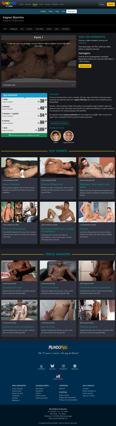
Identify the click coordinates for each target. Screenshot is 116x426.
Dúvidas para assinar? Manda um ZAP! (24, 135)
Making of (16, 400)
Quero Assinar (88, 393)
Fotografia (16, 396)
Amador (47, 4)
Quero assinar (85, 66)
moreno (29, 29)
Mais (61, 4)
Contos (38, 393)
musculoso (39, 29)
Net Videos (40, 388)
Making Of (71, 11)
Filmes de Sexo (17, 388)
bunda (49, 29)
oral (21, 29)
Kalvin (56, 142)
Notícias (28, 4)
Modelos (55, 4)
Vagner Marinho (68, 142)
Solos (51, 11)
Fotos (41, 4)
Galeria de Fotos (42, 398)
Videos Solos (16, 391)
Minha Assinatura (89, 391)
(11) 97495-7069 (57, 416)
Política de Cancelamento (68, 400)
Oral (63, 11)
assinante (82, 43)
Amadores (39, 391)
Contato (86, 388)
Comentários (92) (9, 85)
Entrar (102, 4)
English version (58, 379)
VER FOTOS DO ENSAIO (59, 123)
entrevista (65, 29)
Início (22, 4)
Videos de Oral (17, 393)
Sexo (57, 11)
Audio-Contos (41, 396)
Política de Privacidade (67, 397)
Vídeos (35, 4)
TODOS (43, 11)
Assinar (111, 4)
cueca (57, 29)
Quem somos (64, 395)
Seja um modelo (89, 396)
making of (13, 29)
